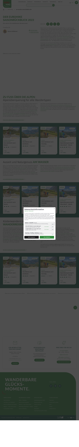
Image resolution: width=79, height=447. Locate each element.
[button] (51, 224)
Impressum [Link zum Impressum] (26, 211)
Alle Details (47, 226)
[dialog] (39, 223)
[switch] (52, 224)
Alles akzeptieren (47, 237)
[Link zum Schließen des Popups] (54, 208)
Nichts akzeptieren (31, 237)
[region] (39, 228)
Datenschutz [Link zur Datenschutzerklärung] (31, 211)
